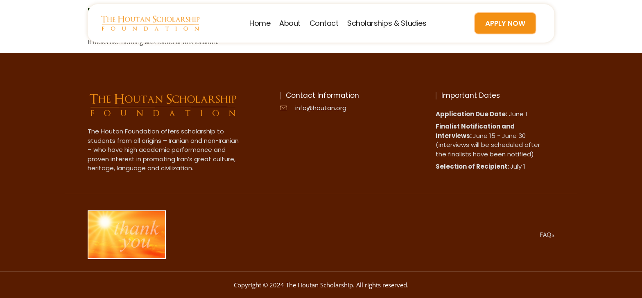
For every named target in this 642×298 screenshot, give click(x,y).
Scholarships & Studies (386, 23)
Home (259, 23)
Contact (324, 23)
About (290, 23)
